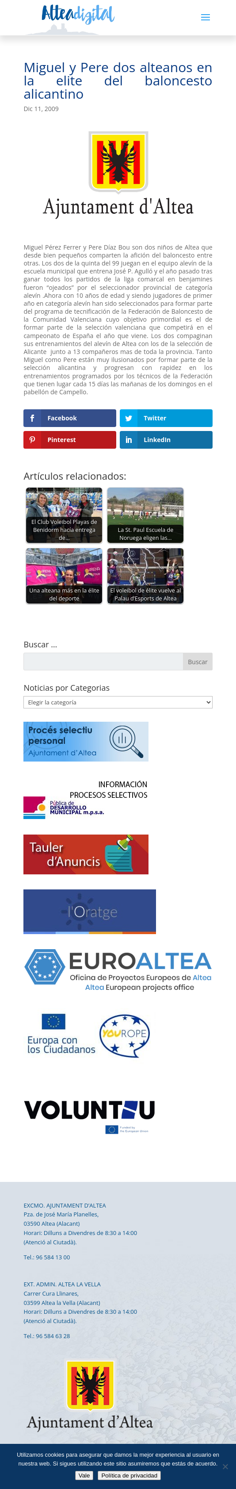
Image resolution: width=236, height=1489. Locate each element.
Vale (84, 1475)
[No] (225, 1466)
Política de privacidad (129, 1475)
